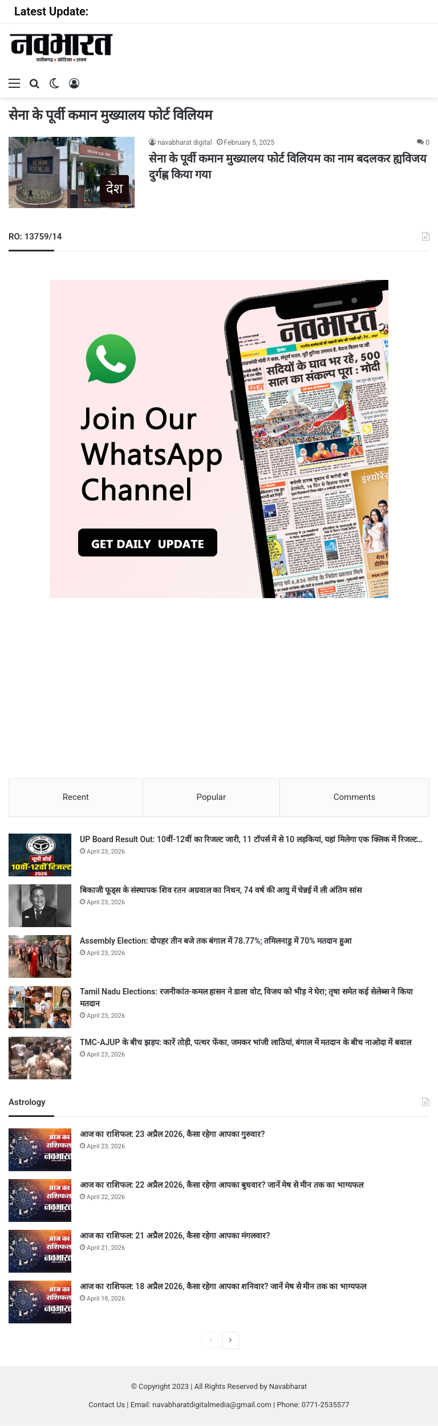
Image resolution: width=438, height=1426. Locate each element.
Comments (355, 797)
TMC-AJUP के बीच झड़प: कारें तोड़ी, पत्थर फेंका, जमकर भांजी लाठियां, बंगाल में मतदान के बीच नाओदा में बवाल (245, 1042)
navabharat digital (184, 143)
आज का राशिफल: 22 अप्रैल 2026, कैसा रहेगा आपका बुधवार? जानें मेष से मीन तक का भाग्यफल (221, 1185)
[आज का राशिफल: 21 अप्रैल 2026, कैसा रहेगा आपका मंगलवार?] (40, 1251)
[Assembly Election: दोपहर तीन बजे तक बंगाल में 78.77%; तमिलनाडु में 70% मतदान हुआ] (40, 957)
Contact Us (106, 1405)
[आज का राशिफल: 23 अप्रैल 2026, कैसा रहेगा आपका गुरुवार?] (40, 1150)
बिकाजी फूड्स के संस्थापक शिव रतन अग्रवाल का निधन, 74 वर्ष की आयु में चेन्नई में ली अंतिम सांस (221, 890)
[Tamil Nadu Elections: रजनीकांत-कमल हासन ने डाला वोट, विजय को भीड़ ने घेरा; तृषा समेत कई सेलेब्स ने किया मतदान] (40, 1007)
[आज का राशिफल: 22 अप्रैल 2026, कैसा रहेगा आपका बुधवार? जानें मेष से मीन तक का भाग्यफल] (40, 1201)
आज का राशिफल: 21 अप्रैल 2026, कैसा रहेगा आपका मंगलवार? (175, 1236)
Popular (211, 797)
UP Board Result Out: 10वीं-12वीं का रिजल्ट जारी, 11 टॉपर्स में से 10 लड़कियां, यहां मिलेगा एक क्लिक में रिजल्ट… (251, 839)
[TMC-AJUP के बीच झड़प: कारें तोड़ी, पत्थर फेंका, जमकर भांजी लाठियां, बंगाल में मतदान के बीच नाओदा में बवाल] (40, 1058)
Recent (76, 797)
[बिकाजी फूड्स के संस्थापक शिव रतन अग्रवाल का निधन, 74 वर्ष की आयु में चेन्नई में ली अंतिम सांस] (40, 906)
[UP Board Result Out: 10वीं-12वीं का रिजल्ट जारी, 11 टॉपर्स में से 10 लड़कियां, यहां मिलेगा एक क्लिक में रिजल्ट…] (40, 855)
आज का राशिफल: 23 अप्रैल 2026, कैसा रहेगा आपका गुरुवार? (172, 1134)
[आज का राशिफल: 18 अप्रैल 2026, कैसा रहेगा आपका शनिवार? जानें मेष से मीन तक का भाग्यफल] (40, 1302)
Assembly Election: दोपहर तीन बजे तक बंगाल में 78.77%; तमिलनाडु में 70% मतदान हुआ (215, 941)
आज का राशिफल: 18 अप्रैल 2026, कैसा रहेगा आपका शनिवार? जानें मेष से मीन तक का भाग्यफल (223, 1286)
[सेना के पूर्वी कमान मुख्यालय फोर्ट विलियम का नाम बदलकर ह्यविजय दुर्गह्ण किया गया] (72, 172)
